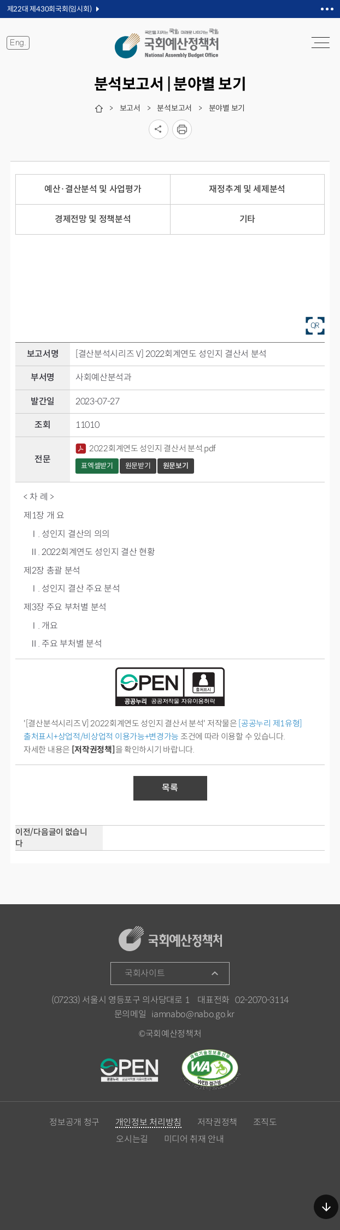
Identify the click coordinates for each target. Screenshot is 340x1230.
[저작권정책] (93, 749)
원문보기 (176, 465)
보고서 (130, 108)
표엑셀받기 (97, 465)
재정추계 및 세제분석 (247, 189)
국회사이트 (145, 973)
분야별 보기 (227, 108)
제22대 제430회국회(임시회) (49, 9)
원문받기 (138, 465)
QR (315, 324)
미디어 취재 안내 (194, 1139)
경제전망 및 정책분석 (93, 219)
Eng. (18, 43)
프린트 (182, 129)
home (99, 108)
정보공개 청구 (74, 1122)
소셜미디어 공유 (158, 129)
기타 (247, 219)
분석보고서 (174, 108)
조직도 (265, 1122)
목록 (170, 787)
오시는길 (132, 1139)
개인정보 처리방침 (148, 1123)
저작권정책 (217, 1122)
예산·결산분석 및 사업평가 (93, 189)
